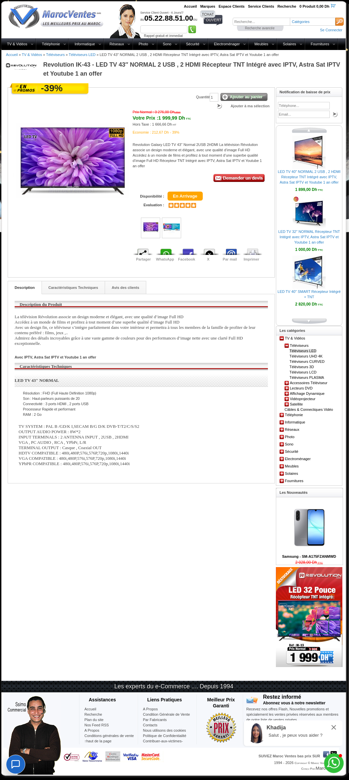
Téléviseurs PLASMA (307, 378)
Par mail (230, 259)
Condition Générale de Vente (166, 714)
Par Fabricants (155, 720)
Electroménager (227, 44)
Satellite (296, 404)
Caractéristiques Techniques (73, 288)
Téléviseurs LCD (303, 372)
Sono (167, 44)
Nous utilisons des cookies (164, 730)
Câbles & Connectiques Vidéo (309, 409)
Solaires (289, 44)
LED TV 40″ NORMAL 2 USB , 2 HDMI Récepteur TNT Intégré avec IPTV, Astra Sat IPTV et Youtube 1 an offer (309, 177)
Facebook (186, 259)
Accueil (12, 55)
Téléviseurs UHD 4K (306, 356)
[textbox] (261, 22)
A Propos (150, 709)
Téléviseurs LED (82, 55)
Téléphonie (51, 44)
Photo (143, 44)
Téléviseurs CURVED (307, 362)
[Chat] (15, 764)
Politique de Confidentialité (164, 736)
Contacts (150, 725)
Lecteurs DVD (301, 388)
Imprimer (251, 259)
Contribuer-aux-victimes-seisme (163, 743)
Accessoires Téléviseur (308, 383)
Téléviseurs (55, 55)
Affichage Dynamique (307, 393)
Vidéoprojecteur (302, 399)
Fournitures (320, 44)
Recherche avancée (260, 28)
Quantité (203, 97)
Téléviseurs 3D (302, 367)
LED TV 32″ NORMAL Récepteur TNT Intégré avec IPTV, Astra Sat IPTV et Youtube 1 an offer (309, 237)
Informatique (84, 44)
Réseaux (117, 44)
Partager (143, 259)
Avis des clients (125, 288)
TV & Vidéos (17, 44)
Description (25, 288)
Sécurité (192, 44)
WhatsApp (165, 259)
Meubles (261, 44)
